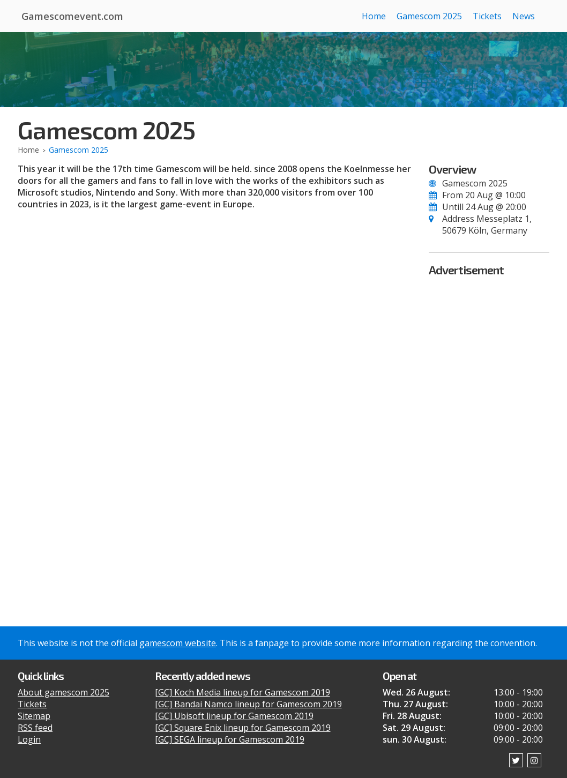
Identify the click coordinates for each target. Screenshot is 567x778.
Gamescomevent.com (72, 16)
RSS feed (35, 728)
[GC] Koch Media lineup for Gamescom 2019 (242, 692)
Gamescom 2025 (429, 16)
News (523, 16)
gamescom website (177, 643)
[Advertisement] (489, 439)
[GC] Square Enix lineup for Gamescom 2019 (243, 728)
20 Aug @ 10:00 (495, 195)
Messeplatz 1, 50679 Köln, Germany (487, 224)
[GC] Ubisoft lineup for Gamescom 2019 (234, 716)
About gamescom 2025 (63, 692)
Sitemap (34, 716)
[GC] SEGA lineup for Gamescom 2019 (229, 739)
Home (374, 16)
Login (29, 739)
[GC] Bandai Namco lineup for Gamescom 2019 (248, 704)
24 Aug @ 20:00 (496, 207)
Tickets (487, 16)
